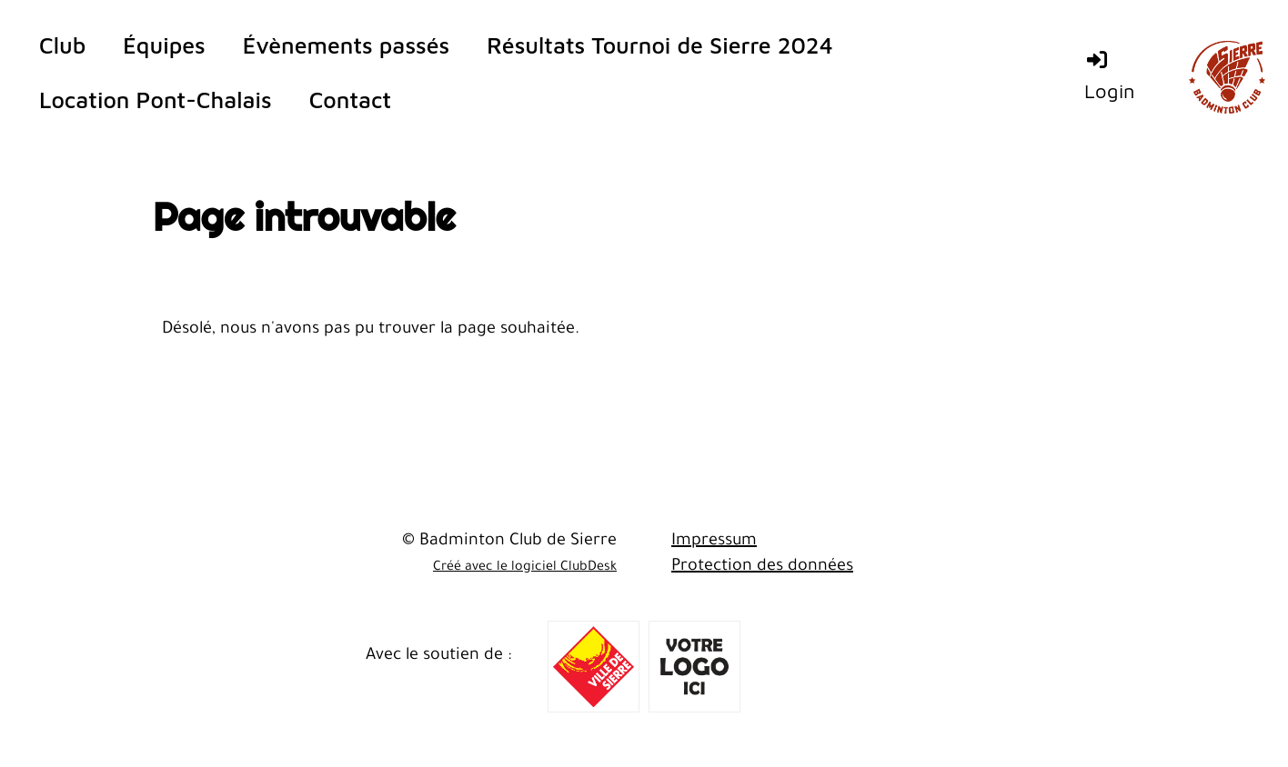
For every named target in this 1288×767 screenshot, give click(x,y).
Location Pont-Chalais (155, 99)
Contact (350, 99)
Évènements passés (346, 45)
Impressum (714, 542)
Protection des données (762, 567)
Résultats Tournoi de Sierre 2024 (659, 45)
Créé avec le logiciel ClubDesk (525, 568)
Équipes (164, 45)
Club (62, 45)
